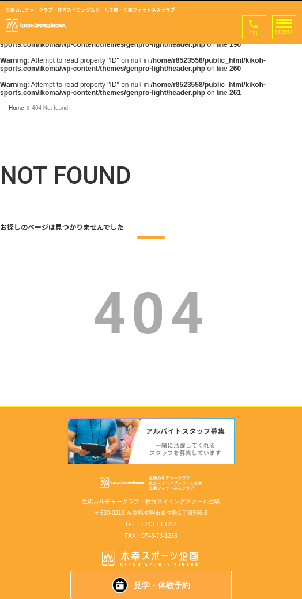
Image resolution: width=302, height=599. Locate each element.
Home (16, 108)
